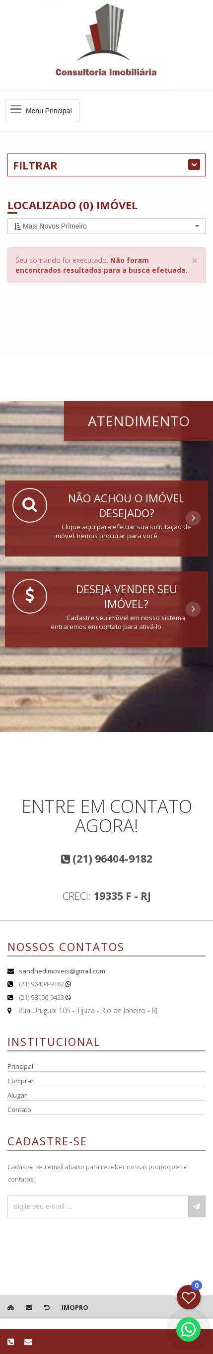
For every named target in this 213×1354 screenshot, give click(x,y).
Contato (19, 1109)
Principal (20, 1066)
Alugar (17, 1095)
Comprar (20, 1080)
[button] (106, 226)
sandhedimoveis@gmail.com (62, 970)
